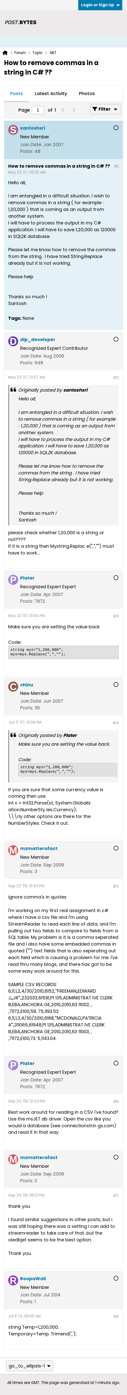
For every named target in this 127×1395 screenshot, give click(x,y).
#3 (116, 616)
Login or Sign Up (100, 5)
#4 (116, 722)
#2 (116, 377)
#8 (116, 1316)
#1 (116, 166)
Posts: (26, 151)
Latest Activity (51, 93)
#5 (116, 886)
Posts (16, 93)
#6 (116, 1101)
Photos (87, 93)
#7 (116, 1195)
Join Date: (31, 144)
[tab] (16, 94)
